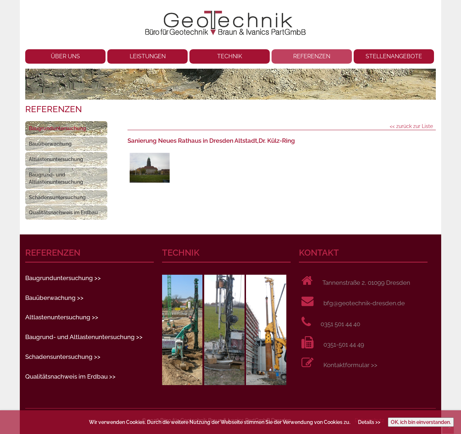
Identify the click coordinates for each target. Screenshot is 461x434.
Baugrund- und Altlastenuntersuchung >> (84, 337)
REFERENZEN (311, 56)
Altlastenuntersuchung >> (61, 317)
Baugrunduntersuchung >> (63, 278)
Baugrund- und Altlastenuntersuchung (56, 178)
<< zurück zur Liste (411, 126)
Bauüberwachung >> (54, 297)
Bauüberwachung (50, 144)
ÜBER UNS (65, 56)
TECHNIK (229, 56)
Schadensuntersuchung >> (62, 356)
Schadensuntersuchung (57, 197)
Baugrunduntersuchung (57, 128)
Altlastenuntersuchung (56, 159)
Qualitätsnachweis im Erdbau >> (70, 376)
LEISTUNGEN (148, 56)
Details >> (369, 422)
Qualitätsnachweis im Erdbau (63, 212)
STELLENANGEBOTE (394, 56)
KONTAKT (319, 253)
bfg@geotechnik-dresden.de (364, 303)
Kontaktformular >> (350, 365)
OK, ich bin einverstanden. (421, 422)
